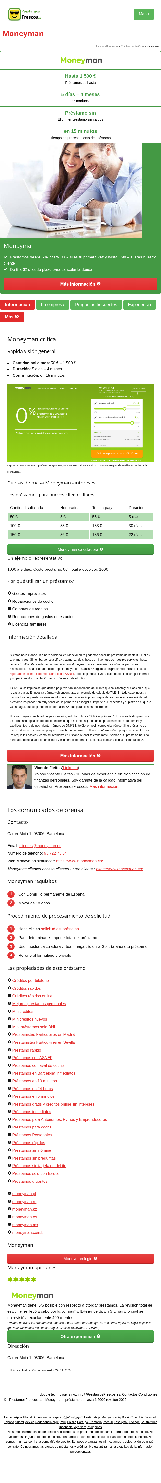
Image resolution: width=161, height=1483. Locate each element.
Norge (54, 1422)
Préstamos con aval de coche (38, 1066)
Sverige (134, 1422)
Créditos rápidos (26, 988)
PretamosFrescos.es (107, 46)
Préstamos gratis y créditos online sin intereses (53, 1104)
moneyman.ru (24, 1202)
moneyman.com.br (28, 1232)
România (95, 1422)
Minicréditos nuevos (29, 1019)
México (29, 1422)
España (9, 1422)
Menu (144, 14)
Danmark (150, 1417)
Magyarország (111, 1417)
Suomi (19, 1422)
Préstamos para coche (31, 1127)
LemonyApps (13, 1417)
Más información (80, 284)
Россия (108, 1422)
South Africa (149, 1422)
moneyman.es (24, 1217)
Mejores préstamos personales (39, 1004)
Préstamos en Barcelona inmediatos (43, 1073)
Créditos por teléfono (132, 46)
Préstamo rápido (26, 1050)
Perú (63, 1422)
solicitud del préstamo (60, 929)
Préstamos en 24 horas (32, 1089)
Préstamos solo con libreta (35, 1173)
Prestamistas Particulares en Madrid (43, 1034)
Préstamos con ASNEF (32, 1058)
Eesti (87, 1417)
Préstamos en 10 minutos (34, 1081)
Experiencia (139, 304)
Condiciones (147, 1394)
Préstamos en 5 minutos (33, 1096)
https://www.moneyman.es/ (79, 861)
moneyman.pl (24, 1194)
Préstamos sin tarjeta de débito (39, 1166)
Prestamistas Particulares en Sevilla (43, 1042)
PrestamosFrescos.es (25, 1400)
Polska (71, 1422)
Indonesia (66, 1427)
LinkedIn (70, 768)
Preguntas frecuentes (96, 304)
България (54, 1417)
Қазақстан (121, 1422)
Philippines (94, 1427)
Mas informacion (103, 786)
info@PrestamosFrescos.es (99, 1394)
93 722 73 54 (55, 853)
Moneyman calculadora (80, 549)
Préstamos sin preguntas (34, 1158)
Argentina (40, 1417)
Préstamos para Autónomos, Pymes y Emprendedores (59, 1120)
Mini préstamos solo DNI (33, 1027)
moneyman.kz (24, 1209)
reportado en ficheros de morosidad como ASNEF (42, 674)
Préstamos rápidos (28, 1143)
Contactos (129, 1394)
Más (12, 316)
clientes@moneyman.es (40, 846)
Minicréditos (22, 1012)
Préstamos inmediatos (31, 1112)
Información (17, 304)
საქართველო (72, 1417)
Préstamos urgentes (29, 1181)
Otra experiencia (80, 1336)
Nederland (42, 1422)
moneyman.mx (25, 1225)
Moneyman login (81, 1259)
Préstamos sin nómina (31, 1150)
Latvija (96, 1417)
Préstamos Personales (32, 1135)
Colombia (136, 1417)
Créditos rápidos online (32, 996)
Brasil (126, 1417)
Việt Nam (80, 1427)
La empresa (52, 304)
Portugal (83, 1422)
